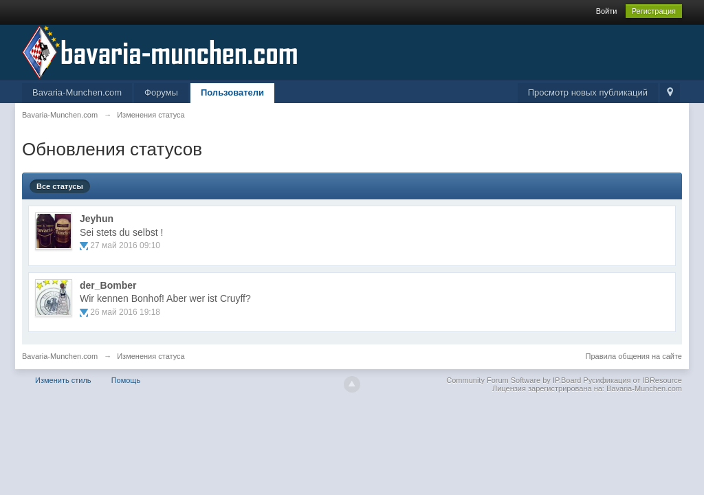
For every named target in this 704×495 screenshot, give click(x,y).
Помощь (126, 380)
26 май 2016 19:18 (125, 312)
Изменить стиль (63, 380)
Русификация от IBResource (631, 380)
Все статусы (59, 186)
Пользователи (232, 92)
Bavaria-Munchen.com (77, 92)
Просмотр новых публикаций (588, 92)
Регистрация (654, 11)
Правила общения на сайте (634, 356)
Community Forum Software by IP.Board (513, 380)
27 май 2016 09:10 (125, 245)
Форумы (161, 92)
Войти (606, 11)
